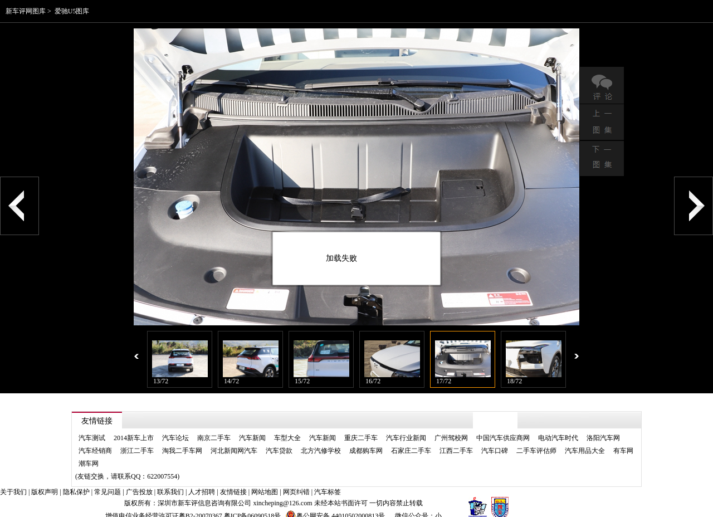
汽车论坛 (175, 427)
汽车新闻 (252, 427)
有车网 (623, 440)
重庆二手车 (361, 427)
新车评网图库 (26, 11)
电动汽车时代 (558, 427)
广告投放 (139, 481)
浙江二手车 (137, 440)
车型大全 (287, 427)
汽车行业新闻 (406, 427)
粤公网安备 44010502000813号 (335, 505)
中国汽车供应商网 (503, 427)
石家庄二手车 (411, 440)
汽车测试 (92, 427)
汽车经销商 (95, 440)
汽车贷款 (279, 440)
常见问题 (107, 481)
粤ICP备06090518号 (252, 505)
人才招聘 (201, 481)
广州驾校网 (451, 427)
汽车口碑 (494, 440)
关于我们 (13, 481)
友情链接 (233, 481)
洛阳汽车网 (603, 427)
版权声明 (44, 481)
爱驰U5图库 (72, 11)
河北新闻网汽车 (234, 440)
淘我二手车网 (182, 440)
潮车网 (89, 453)
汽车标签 (327, 481)
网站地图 (264, 481)
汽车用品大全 (585, 440)
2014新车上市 (134, 427)
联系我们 (170, 481)
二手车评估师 (536, 440)
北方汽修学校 (321, 440)
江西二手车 (456, 440)
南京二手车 (214, 427)
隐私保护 (76, 481)
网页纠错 (296, 481)
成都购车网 (366, 440)
